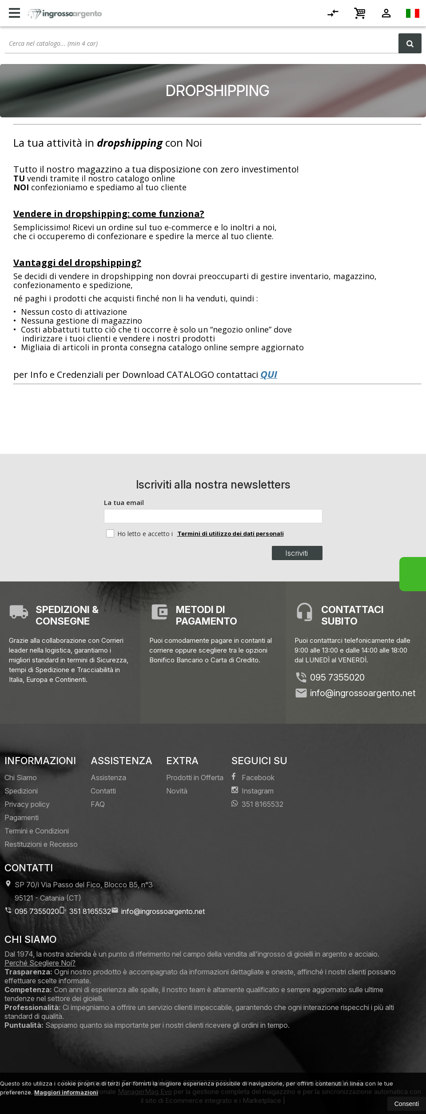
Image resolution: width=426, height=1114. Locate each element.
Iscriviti (296, 553)
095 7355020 (337, 677)
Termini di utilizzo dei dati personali (230, 533)
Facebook (253, 777)
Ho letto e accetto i (140, 533)
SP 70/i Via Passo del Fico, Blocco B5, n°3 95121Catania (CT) (78, 891)
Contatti (103, 790)
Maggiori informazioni (66, 1092)
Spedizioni (21, 790)
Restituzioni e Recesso (41, 844)
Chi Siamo (20, 777)
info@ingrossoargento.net (363, 693)
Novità (176, 790)
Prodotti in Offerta (194, 777)
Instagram (252, 790)
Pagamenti (21, 817)
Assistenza (108, 777)
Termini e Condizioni (36, 830)
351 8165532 (257, 804)
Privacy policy (27, 804)
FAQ (98, 804)
